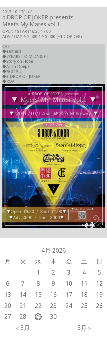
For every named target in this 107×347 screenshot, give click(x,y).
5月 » (84, 328)
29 (38, 316)
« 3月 (23, 328)
